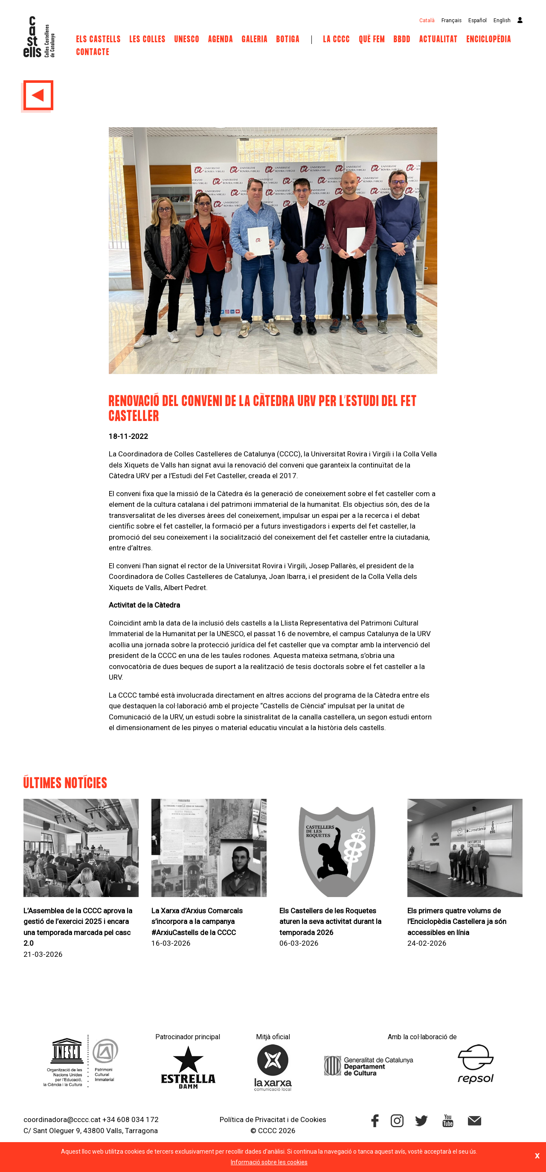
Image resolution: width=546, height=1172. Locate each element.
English (502, 20)
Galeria (255, 40)
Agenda (220, 40)
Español (477, 20)
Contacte (93, 52)
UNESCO (187, 40)
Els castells (98, 40)
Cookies (313, 1119)
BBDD (402, 40)
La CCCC (336, 40)
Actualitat (438, 40)
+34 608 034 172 (130, 1119)
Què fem (372, 40)
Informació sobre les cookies (269, 1162)
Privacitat (270, 1119)
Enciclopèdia (489, 40)
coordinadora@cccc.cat (62, 1119)
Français (451, 20)
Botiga (288, 40)
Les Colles (148, 40)
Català (427, 20)
